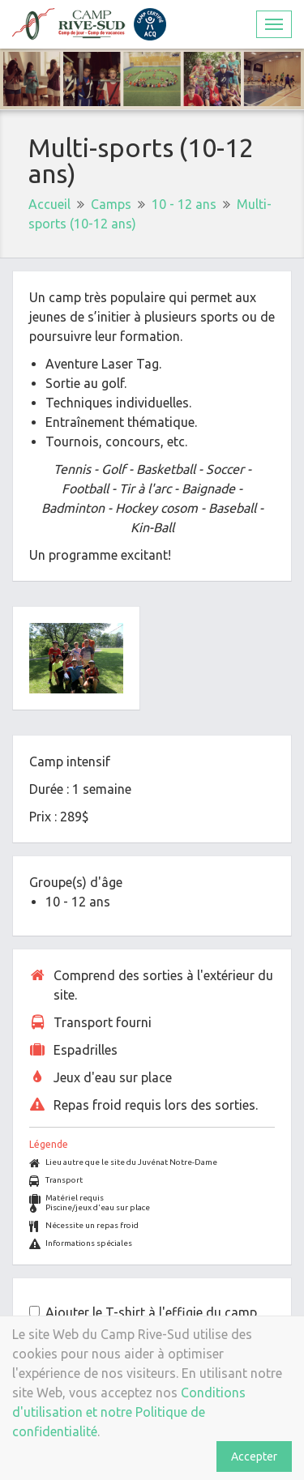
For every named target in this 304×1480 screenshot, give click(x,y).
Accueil (49, 204)
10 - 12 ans (184, 204)
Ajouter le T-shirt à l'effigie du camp (151, 1312)
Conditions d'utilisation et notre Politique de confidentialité (129, 1412)
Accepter (254, 1456)
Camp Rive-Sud (89, 24)
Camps (111, 204)
